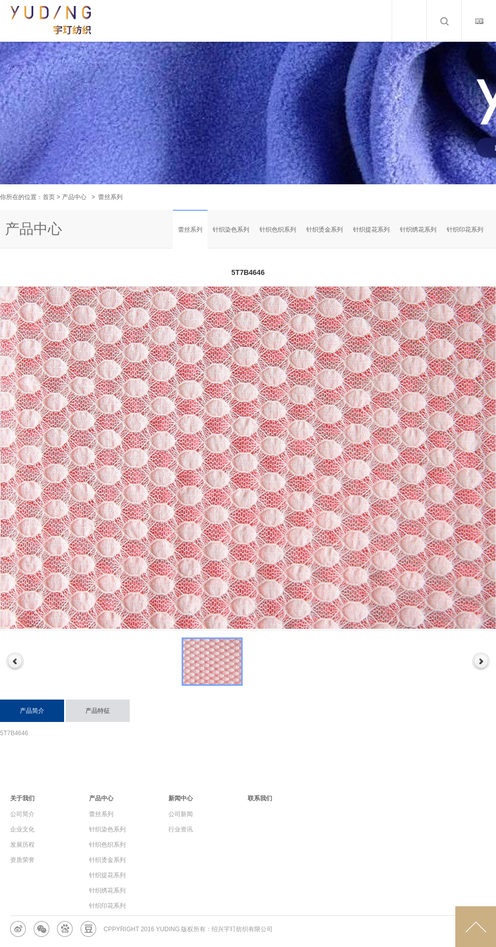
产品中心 (74, 197)
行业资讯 (180, 829)
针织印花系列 (465, 229)
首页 (49, 197)
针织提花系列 (371, 229)
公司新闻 (180, 814)
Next (481, 662)
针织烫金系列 (324, 229)
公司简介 (22, 814)
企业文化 (22, 829)
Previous (15, 662)
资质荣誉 (22, 860)
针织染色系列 (231, 229)
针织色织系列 (277, 229)
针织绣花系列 (418, 229)
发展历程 (22, 844)
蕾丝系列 (190, 229)
